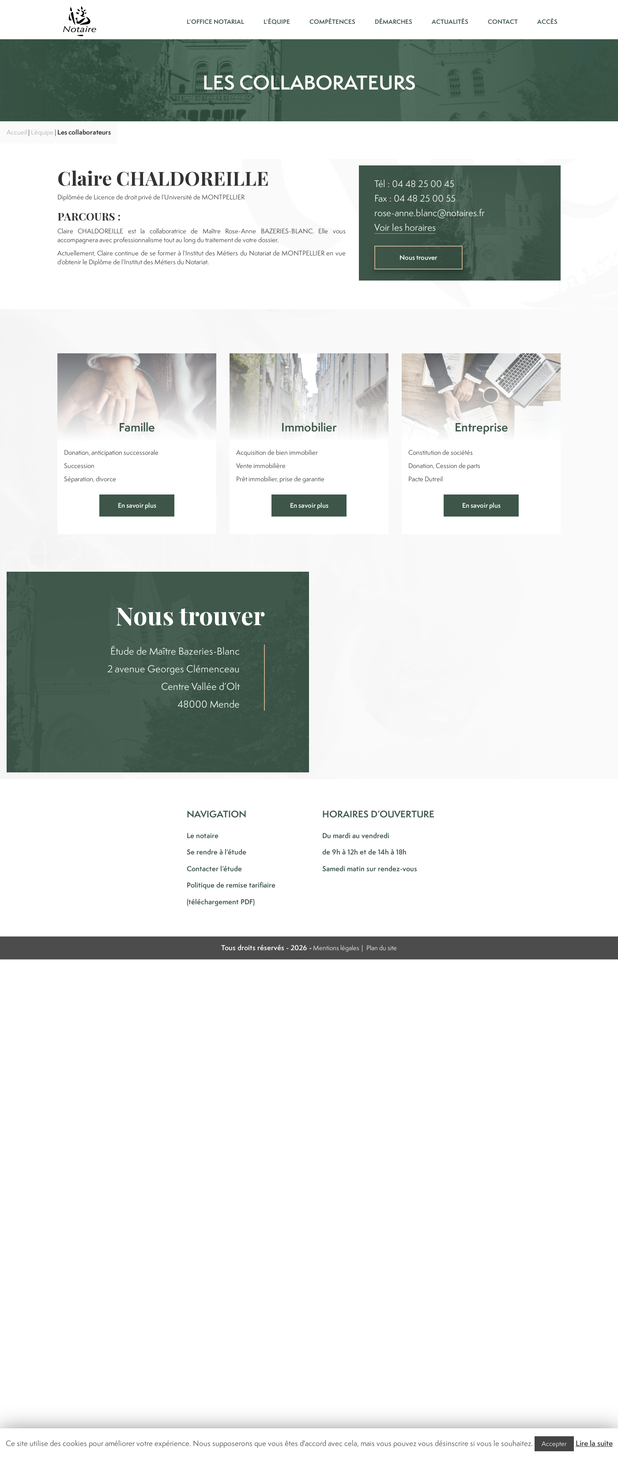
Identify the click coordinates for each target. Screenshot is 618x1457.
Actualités (450, 22)
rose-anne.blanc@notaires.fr (429, 212)
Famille (137, 427)
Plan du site (381, 947)
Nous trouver (418, 257)
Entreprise (481, 427)
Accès (547, 22)
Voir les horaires (405, 227)
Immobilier (309, 427)
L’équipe (277, 22)
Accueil (17, 132)
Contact (503, 22)
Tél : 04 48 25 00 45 (414, 183)
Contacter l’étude (214, 868)
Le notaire (203, 835)
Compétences (332, 22)
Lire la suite (594, 1443)
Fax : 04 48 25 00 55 (415, 198)
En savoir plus (137, 505)
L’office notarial (215, 22)
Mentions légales (336, 947)
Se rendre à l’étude (216, 852)
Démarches (393, 22)
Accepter (554, 1443)
